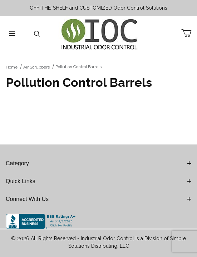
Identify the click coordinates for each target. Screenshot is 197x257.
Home (12, 67)
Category (98, 163)
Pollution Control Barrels (78, 66)
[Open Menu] (12, 34)
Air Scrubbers (36, 67)
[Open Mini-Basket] (189, 33)
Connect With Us (98, 199)
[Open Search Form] (37, 34)
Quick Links (98, 181)
